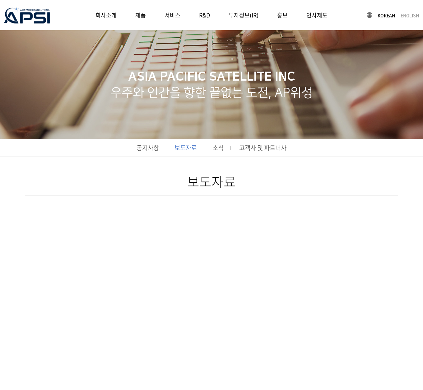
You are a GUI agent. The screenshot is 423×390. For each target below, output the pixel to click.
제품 (140, 15)
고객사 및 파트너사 (262, 148)
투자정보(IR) (243, 15)
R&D (204, 15)
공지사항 (148, 148)
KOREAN (386, 15)
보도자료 (185, 148)
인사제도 (317, 15)
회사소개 (106, 15)
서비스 (172, 15)
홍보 (282, 15)
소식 (218, 148)
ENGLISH (410, 15)
